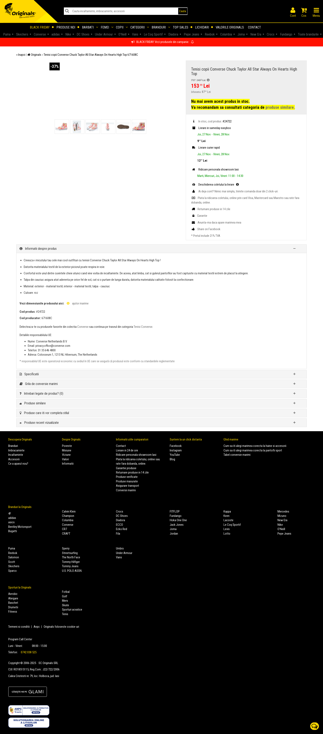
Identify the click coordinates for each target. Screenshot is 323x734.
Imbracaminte (16, 450)
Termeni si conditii (19, 627)
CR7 (64, 529)
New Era (282, 520)
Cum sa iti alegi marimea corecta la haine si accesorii (255, 446)
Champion (68, 516)
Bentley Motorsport (20, 527)
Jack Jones (177, 525)
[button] (161, 249)
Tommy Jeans (70, 566)
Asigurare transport (127, 486)
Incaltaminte (15, 455)
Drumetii (13, 607)
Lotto (227, 533)
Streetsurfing (70, 553)
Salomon (13, 557)
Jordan (174, 533)
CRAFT (66, 533)
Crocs (119, 511)
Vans (119, 557)
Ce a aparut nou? (18, 463)
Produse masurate (127, 481)
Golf (64, 596)
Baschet (13, 603)
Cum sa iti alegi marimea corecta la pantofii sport (253, 450)
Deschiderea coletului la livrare (215, 184)
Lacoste (228, 520)
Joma (173, 529)
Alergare (13, 598)
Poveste (67, 446)
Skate (65, 605)
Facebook (176, 446)
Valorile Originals (230, 27)
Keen (226, 516)
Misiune (66, 450)
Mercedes (283, 511)
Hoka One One (178, 520)
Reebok (12, 553)
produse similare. (280, 107)
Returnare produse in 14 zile (132, 472)
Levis (227, 529)
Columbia (67, 520)
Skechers (13, 566)
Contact (254, 27)
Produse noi (67, 27)
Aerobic (13, 594)
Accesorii (14, 459)
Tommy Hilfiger (71, 562)
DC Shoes (122, 516)
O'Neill (281, 529)
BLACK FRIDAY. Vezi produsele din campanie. (162, 42)
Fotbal (66, 592)
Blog (172, 459)
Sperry (65, 548)
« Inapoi (20, 55)
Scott (11, 562)
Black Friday (42, 27)
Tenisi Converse (143, 327)
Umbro (120, 548)
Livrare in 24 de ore (127, 450)
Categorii (139, 27)
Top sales (182, 27)
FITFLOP (175, 511)
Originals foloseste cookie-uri (61, 627)
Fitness (12, 611)
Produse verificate (127, 477)
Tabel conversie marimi (237, 455)
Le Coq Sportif (232, 525)
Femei (107, 27)
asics (11, 522)
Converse (83, 327)
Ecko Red (121, 529)
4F (9, 513)
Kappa (227, 511)
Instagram (176, 450)
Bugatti (12, 531)
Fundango (175, 516)
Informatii (68, 463)
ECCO (119, 525)
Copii (122, 27)
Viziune (66, 455)
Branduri (161, 27)
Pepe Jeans (284, 533)
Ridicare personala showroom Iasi (136, 455)
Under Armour (124, 553)
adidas (12, 518)
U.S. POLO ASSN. (72, 571)
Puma (11, 548)
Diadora (120, 520)
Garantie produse (126, 468)
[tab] (161, 249)
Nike (280, 525)
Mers (65, 601)
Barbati (90, 27)
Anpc (37, 627)
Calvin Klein (69, 511)
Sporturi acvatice (72, 609)
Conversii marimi (126, 490)
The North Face (71, 557)
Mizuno (281, 516)
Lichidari (204, 27)
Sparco (12, 571)
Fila (118, 533)
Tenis (65, 614)
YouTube (175, 455)
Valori (65, 459)
